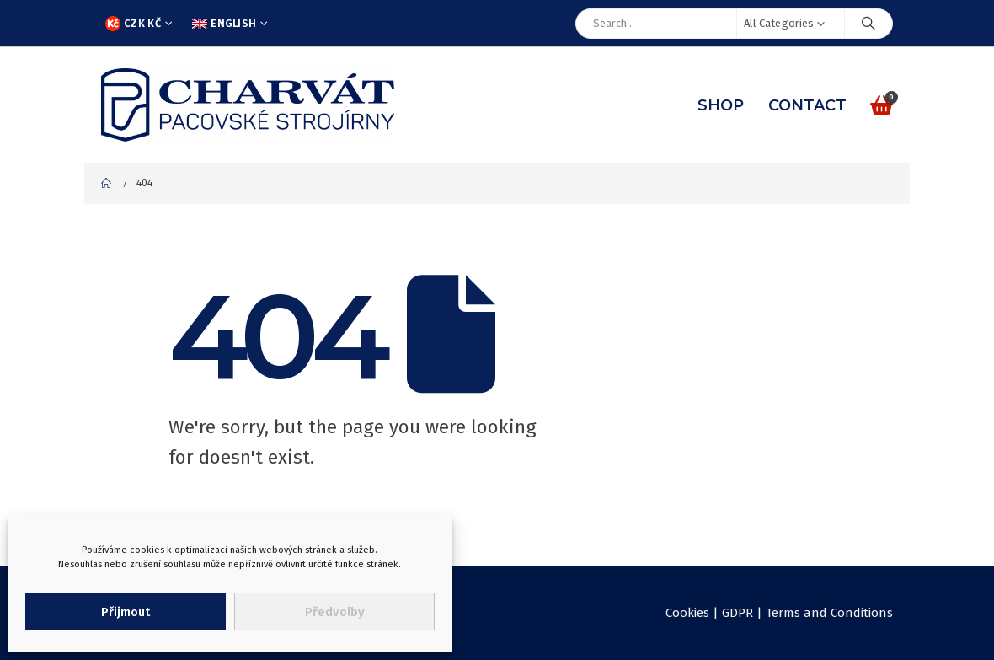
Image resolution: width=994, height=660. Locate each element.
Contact (807, 105)
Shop (720, 105)
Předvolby (335, 612)
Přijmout (125, 612)
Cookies (687, 612)
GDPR (737, 612)
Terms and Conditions (829, 612)
